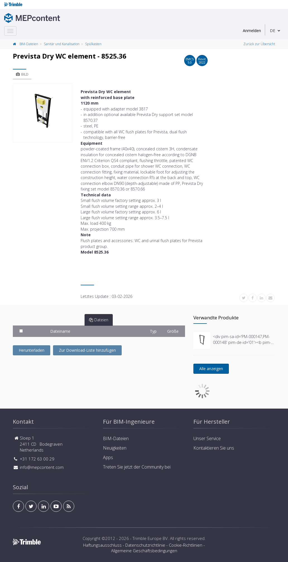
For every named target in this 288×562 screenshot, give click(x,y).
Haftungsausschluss (102, 545)
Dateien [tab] (98, 319)
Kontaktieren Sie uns (213, 448)
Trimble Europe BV (150, 538)
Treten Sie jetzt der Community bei (137, 467)
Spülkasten (93, 44)
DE (272, 30)
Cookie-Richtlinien (185, 545)
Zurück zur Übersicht (259, 44)
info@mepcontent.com (42, 467)
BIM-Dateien (29, 44)
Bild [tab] (22, 74)
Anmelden (252, 30)
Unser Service (207, 438)
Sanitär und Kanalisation (62, 44)
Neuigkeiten (114, 448)
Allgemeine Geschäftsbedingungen (144, 550)
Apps (108, 457)
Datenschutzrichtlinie (145, 545)
